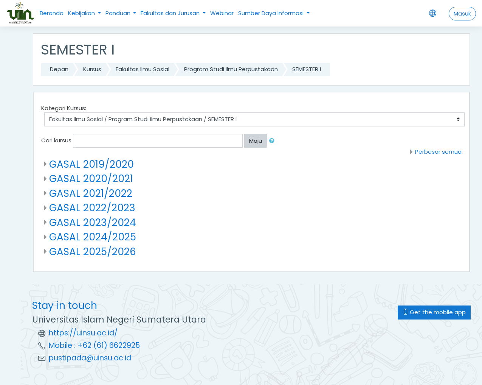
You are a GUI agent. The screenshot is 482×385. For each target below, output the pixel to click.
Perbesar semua (438, 152)
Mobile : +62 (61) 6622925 (94, 345)
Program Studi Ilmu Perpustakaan (231, 69)
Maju (255, 141)
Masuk (462, 13)
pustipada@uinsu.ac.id (90, 358)
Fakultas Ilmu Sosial (142, 69)
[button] (273, 141)
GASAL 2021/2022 (90, 193)
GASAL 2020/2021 (91, 178)
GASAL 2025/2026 (92, 252)
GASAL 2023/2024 (92, 222)
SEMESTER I (306, 69)
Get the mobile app (434, 312)
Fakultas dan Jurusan (171, 13)
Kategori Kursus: (63, 108)
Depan (59, 69)
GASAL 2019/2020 (91, 164)
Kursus (92, 69)
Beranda (52, 13)
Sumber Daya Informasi (271, 13)
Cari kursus (56, 140)
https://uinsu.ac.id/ (83, 333)
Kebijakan (82, 13)
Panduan (118, 13)
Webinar (222, 13)
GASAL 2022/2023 (92, 208)
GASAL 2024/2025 (92, 237)
